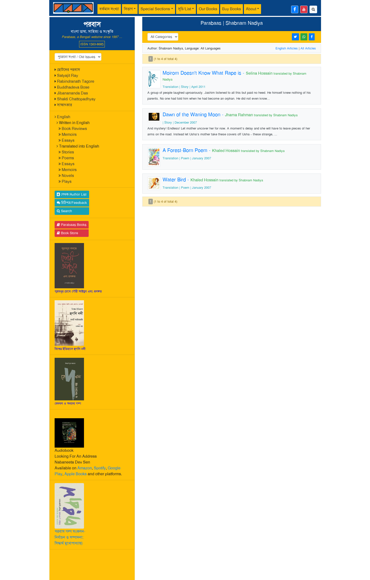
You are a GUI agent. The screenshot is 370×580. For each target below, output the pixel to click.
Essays (68, 140)
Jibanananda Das (72, 93)
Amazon (84, 468)
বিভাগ (128, 9)
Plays (67, 181)
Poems (68, 158)
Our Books (208, 9)
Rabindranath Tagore (75, 81)
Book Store (67, 233)
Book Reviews (74, 128)
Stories (68, 152)
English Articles (286, 48)
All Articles (308, 48)
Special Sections (155, 9)
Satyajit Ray (67, 75)
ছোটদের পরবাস (68, 69)
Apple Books (75, 473)
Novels (68, 175)
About (251, 9)
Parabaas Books (71, 224)
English (63, 116)
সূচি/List (184, 9)
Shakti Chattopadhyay (76, 99)
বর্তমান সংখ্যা (109, 9)
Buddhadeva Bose (73, 87)
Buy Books (231, 9)
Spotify (100, 468)
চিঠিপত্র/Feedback (72, 202)
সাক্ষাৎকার (64, 104)
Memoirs (69, 134)
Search (64, 211)
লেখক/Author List (71, 194)
